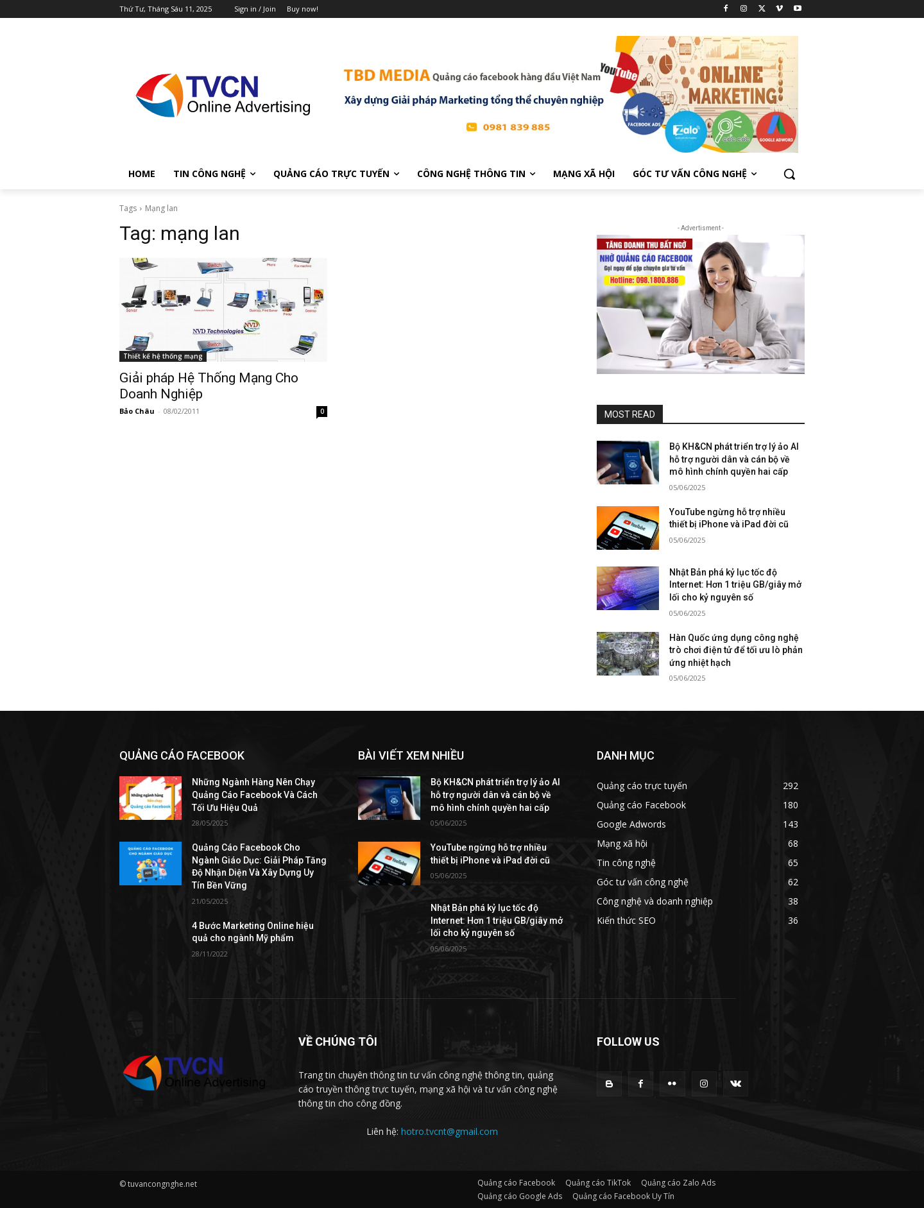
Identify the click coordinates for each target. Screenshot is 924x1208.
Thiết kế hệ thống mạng (163, 356)
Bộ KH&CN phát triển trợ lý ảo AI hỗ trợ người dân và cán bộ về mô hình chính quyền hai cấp (734, 459)
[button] (789, 173)
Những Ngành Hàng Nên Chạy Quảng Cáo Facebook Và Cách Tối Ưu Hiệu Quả (255, 794)
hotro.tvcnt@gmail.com (449, 1131)
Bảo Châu (137, 411)
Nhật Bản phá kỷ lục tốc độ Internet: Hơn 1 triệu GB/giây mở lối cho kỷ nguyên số (735, 584)
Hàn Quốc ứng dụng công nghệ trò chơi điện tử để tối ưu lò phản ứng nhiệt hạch (736, 650)
